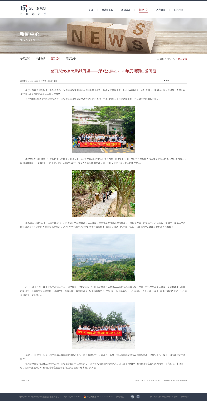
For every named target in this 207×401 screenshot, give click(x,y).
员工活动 (182, 58)
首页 (91, 9)
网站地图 (119, 397)
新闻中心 (171, 58)
